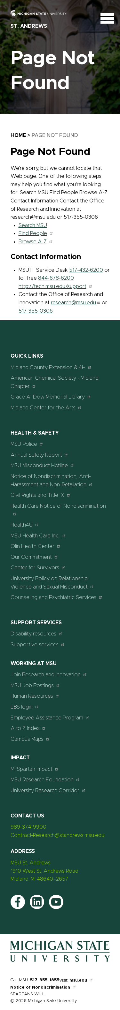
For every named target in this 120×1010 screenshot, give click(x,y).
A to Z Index (28, 728)
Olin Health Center (36, 546)
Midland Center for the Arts (46, 407)
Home (18, 135)
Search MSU (33, 225)
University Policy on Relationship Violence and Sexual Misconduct (52, 582)
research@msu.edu (75, 302)
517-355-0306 (36, 311)
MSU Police (27, 444)
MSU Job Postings (35, 685)
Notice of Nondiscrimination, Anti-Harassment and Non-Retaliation (52, 480)
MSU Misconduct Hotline (42, 465)
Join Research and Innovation (49, 674)
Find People (36, 233)
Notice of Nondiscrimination (43, 987)
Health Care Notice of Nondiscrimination (58, 510)
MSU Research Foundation (45, 779)
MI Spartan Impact (35, 769)
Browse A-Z (36, 241)
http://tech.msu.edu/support (56, 286)
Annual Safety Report (39, 455)
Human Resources (35, 696)
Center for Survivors (38, 567)
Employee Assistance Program (50, 717)
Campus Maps (30, 739)
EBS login (25, 707)
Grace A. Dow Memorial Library (51, 396)
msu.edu (81, 980)
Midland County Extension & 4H (51, 367)
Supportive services (38, 644)
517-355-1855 (44, 980)
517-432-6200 (86, 270)
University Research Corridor (48, 790)
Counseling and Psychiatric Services (57, 597)
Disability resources (37, 633)
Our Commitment (34, 557)
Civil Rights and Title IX (41, 495)
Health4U (25, 525)
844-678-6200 (56, 278)
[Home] (60, 961)
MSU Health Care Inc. (38, 535)
